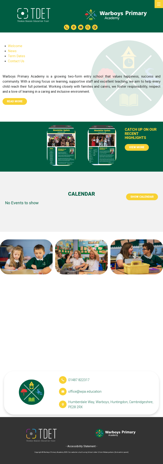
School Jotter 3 (93, 452)
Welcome (15, 46)
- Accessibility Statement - (81, 446)
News (12, 51)
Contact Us (16, 61)
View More (136, 147)
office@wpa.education (84, 391)
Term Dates (16, 56)
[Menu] (159, 4)
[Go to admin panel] (121, 452)
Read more (15, 101)
